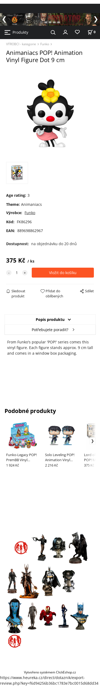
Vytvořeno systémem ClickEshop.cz (50, 672)
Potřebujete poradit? (50, 329)
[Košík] (91, 32)
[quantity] (16, 273)
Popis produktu (50, 319)
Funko (44, 44)
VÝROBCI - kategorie (21, 44)
